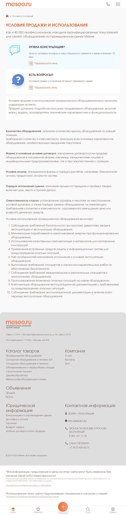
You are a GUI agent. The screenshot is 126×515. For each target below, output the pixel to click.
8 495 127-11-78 (78, 436)
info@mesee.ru (78, 421)
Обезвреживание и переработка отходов (30, 368)
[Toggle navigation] (118, 4)
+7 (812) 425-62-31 (79, 448)
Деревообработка (17, 375)
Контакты (70, 360)
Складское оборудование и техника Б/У (29, 360)
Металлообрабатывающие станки (26, 379)
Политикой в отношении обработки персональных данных (32, 496)
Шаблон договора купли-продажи (25, 431)
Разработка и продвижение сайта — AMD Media (28, 485)
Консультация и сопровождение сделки (29, 415)
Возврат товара (15, 427)
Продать (10, 393)
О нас (68, 356)
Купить (9, 397)
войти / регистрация (81, 414)
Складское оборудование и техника (27, 364)
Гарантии (11, 423)
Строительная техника (19, 371)
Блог (67, 364)
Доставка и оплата (17, 419)
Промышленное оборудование (24, 356)
